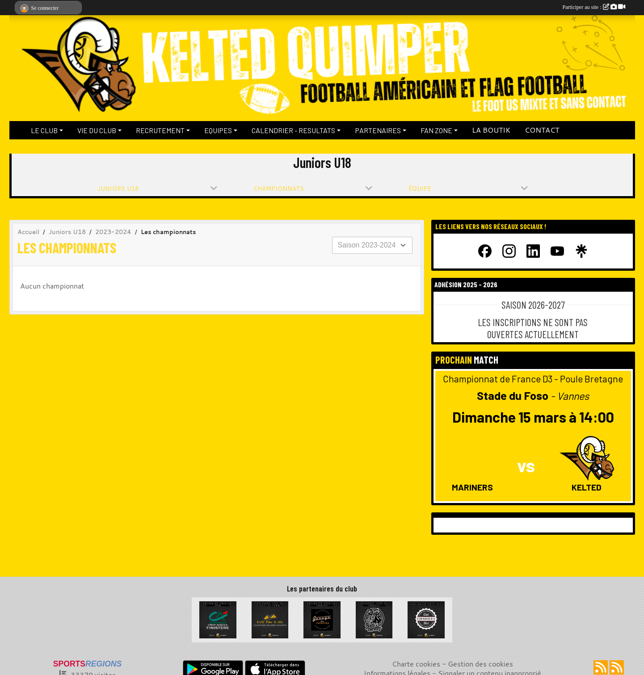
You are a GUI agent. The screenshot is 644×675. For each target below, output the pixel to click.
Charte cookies (416, 664)
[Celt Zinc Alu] (270, 619)
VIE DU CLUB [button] (96, 130)
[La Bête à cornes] (374, 619)
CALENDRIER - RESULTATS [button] (293, 130)
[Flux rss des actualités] (600, 667)
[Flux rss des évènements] (617, 667)
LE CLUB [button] (44, 130)
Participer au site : (594, 7)
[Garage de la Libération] (322, 619)
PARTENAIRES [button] (378, 130)
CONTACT (542, 130)
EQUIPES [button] (218, 130)
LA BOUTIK (491, 130)
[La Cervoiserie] (426, 619)
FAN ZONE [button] (436, 130)
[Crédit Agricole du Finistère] (218, 619)
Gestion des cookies (480, 664)
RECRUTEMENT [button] (160, 130)
